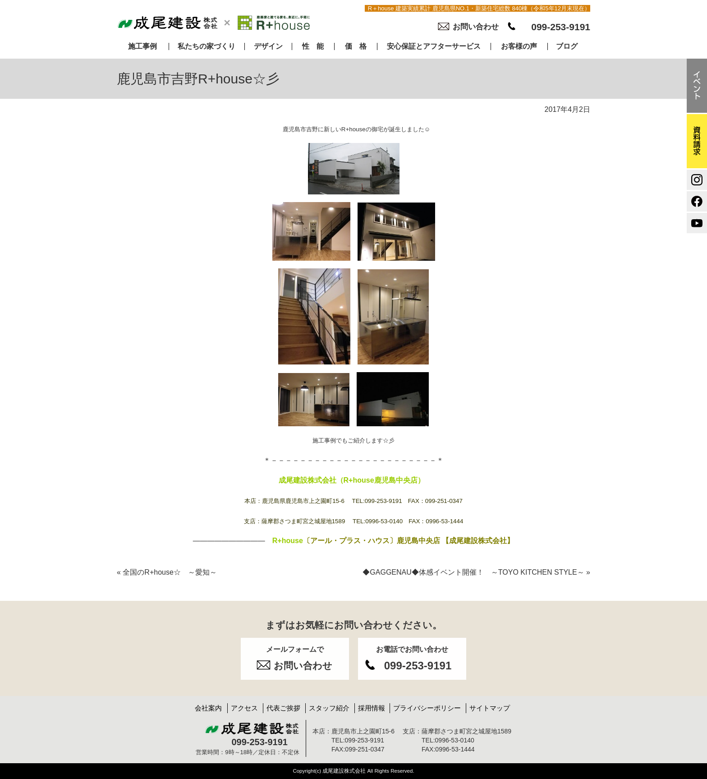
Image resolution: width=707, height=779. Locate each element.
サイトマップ (489, 708)
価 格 (356, 46)
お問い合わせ (476, 27)
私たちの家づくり (206, 46)
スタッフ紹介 (329, 708)
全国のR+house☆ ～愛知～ (167, 572)
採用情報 (371, 708)
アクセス (244, 708)
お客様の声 (519, 46)
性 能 (313, 46)
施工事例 (142, 46)
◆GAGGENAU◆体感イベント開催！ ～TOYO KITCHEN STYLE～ (476, 572)
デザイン (268, 46)
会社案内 (208, 708)
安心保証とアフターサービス (434, 46)
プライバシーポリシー (427, 708)
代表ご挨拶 (283, 708)
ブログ (567, 46)
